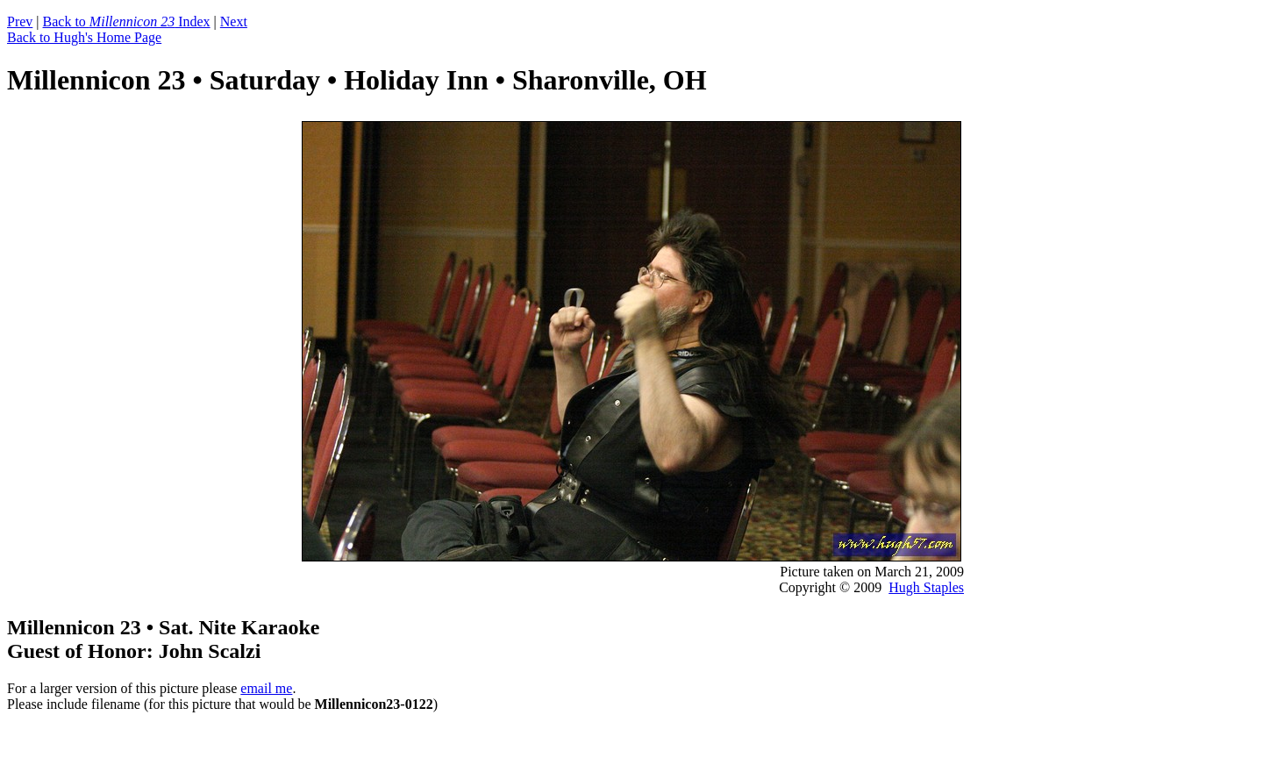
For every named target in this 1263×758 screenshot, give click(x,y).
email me (266, 688)
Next (233, 21)
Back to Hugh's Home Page (84, 37)
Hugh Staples (926, 587)
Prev (19, 21)
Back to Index (126, 21)
